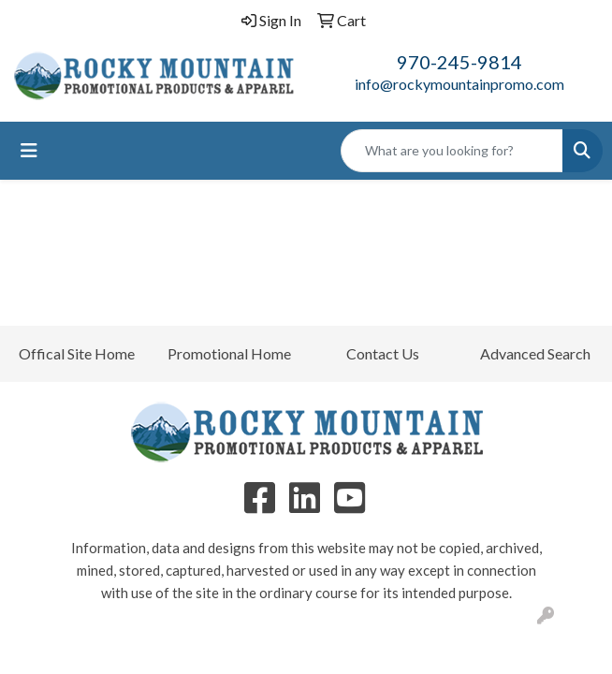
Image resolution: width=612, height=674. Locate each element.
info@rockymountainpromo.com (459, 84)
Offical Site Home (77, 353)
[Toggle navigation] (29, 150)
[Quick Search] (452, 150)
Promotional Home (229, 353)
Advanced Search (535, 353)
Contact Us (382, 353)
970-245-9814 (459, 62)
